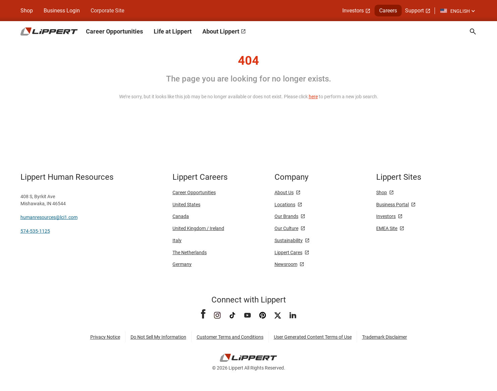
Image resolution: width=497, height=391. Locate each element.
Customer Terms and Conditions (230, 337)
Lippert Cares (288, 252)
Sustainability (289, 240)
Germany (182, 264)
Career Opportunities (194, 192)
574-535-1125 (35, 231)
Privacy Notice (105, 337)
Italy (177, 240)
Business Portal (392, 204)
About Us (284, 192)
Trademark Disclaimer (384, 337)
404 (248, 61)
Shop (26, 10)
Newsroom (286, 264)
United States (186, 204)
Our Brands (286, 216)
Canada (180, 216)
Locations (285, 204)
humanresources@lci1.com (49, 217)
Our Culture (286, 228)
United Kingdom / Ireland (198, 228)
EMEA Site (386, 228)
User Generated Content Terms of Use (313, 337)
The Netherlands (189, 252)
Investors (386, 216)
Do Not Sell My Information (158, 337)
